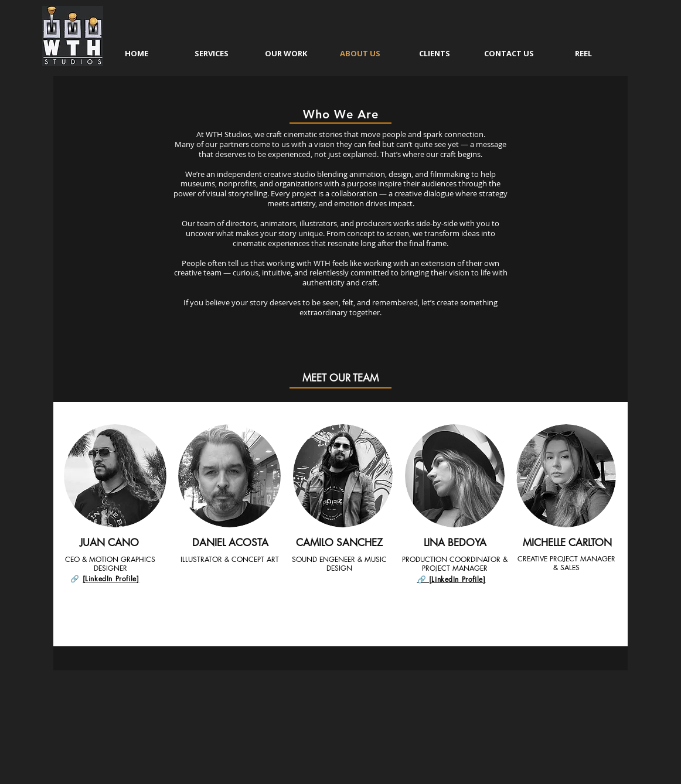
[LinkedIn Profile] (111, 579)
